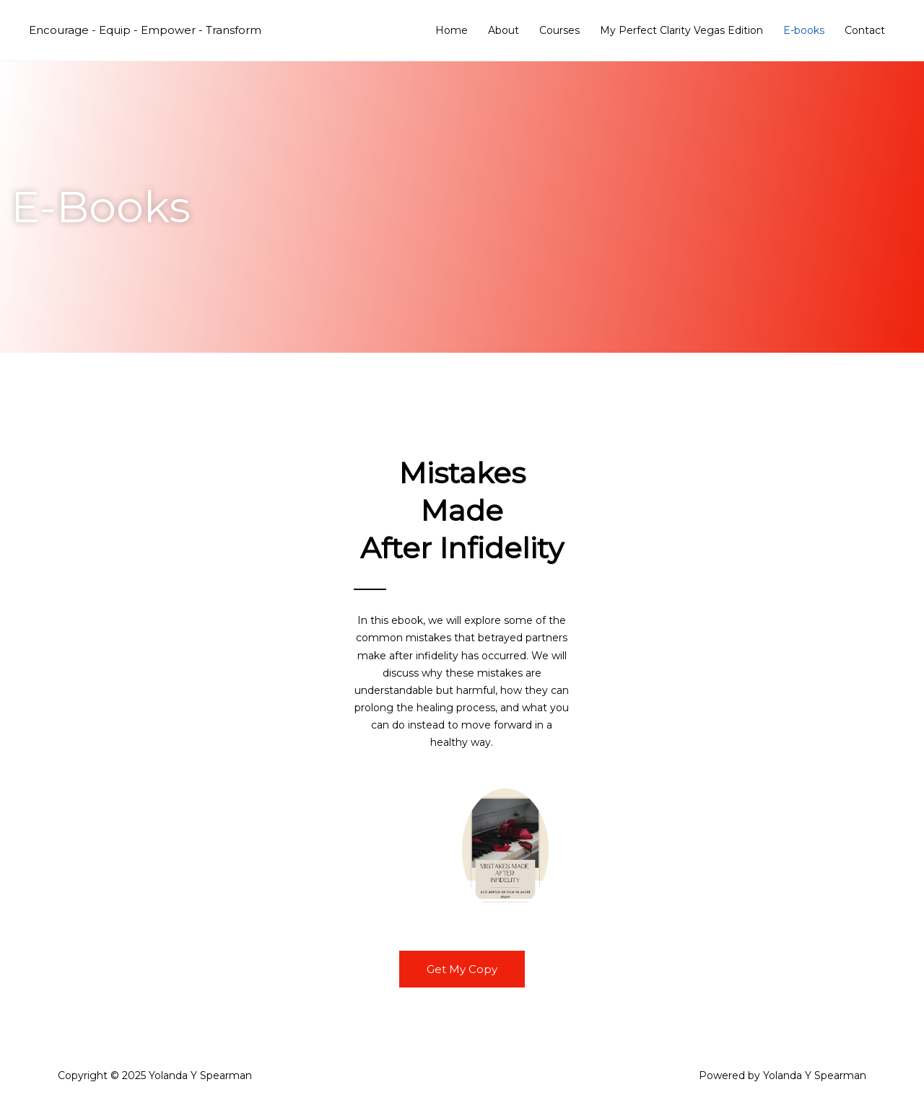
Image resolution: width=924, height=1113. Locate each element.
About (503, 30)
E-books (803, 30)
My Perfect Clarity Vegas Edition (681, 30)
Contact (865, 30)
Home (451, 30)
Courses (559, 30)
